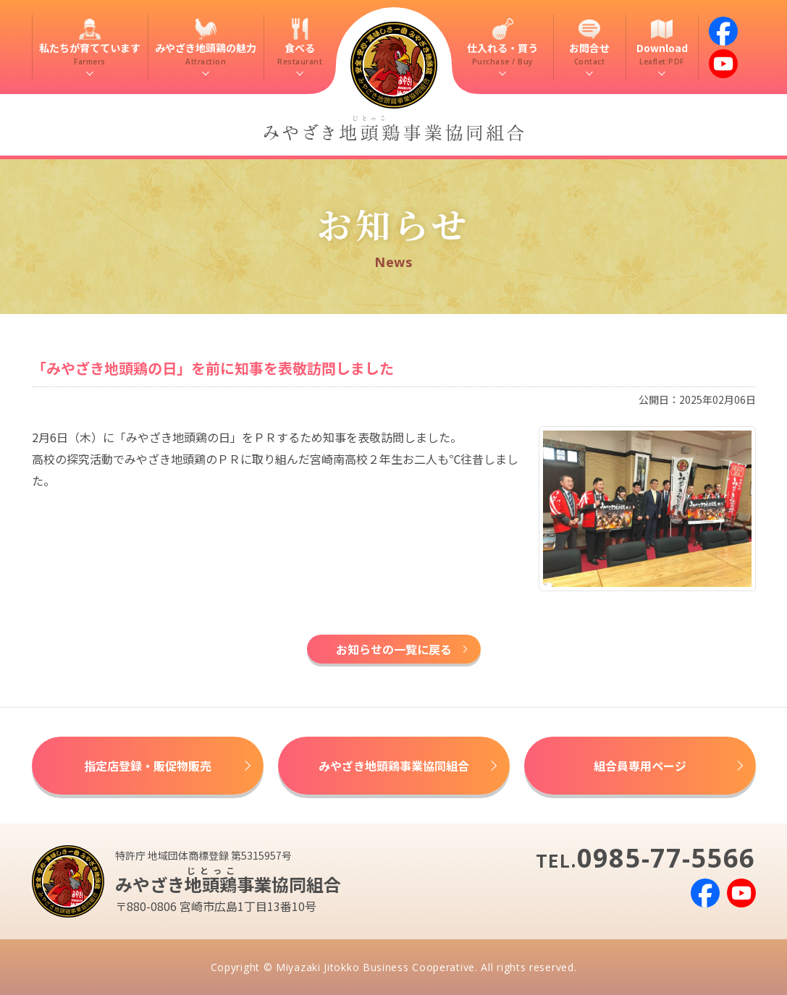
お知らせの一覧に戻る (394, 649)
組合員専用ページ (640, 765)
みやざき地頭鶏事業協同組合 (394, 765)
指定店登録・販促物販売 (147, 765)
